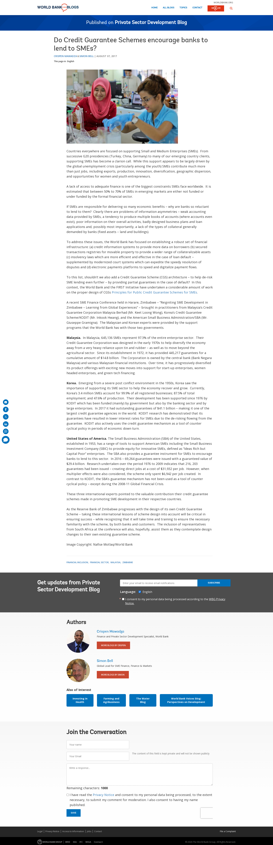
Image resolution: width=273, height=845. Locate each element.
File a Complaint (228, 831)
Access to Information (73, 831)
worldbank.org (223, 2)
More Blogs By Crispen (113, 645)
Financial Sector (99, 562)
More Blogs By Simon (112, 674)
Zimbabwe (127, 562)
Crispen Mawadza (65, 56)
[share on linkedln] (6, 424)
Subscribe (214, 583)
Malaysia (115, 562)
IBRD (67, 841)
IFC (81, 841)
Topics (183, 8)
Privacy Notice (103, 795)
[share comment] (6, 440)
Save (73, 813)
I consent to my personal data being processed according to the (175, 601)
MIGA (88, 841)
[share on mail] (6, 402)
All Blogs (168, 8)
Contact (197, 8)
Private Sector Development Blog (151, 22)
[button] (231, 8)
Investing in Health (80, 700)
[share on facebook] (6, 409)
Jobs (89, 831)
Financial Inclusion (77, 562)
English (70, 61)
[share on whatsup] (6, 431)
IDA (75, 841)
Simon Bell (86, 56)
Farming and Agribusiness (111, 700)
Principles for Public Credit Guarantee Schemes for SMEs (154, 292)
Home (154, 8)
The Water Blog (143, 700)
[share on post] (6, 417)
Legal (39, 831)
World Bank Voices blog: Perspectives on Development (186, 700)
